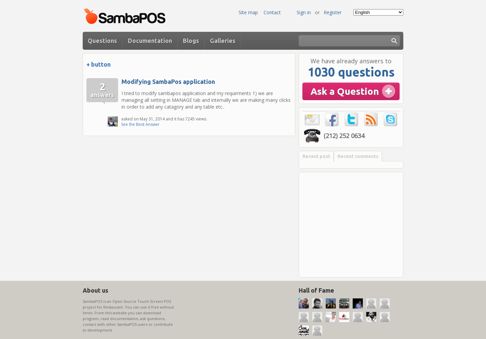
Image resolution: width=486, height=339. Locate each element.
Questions (102, 40)
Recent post (316, 156)
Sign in (304, 12)
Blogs (191, 40)
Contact (272, 12)
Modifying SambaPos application (168, 81)
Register (333, 12)
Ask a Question (344, 91)
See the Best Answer (140, 124)
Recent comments (358, 156)
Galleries (223, 40)
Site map (248, 12)
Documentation (150, 40)
